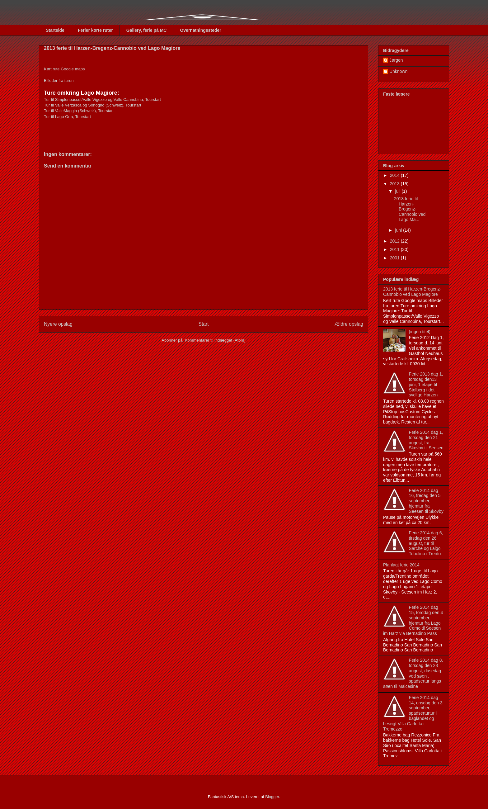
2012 (395, 241)
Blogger (272, 796)
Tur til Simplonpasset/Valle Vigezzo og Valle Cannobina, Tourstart (102, 99)
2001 (395, 257)
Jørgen (396, 60)
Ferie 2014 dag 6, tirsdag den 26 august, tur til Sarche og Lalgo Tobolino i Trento (426, 543)
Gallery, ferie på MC (146, 30)
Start (204, 324)
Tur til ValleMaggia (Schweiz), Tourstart (79, 110)
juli (398, 191)
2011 (395, 249)
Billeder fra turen (58, 80)
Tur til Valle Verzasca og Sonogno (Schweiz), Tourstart (92, 105)
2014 (395, 175)
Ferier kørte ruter (95, 30)
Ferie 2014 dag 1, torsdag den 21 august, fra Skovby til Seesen (426, 440)
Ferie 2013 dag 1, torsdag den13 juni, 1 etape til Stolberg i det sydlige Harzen (426, 384)
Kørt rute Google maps (64, 69)
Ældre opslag (349, 324)
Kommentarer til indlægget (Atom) (215, 340)
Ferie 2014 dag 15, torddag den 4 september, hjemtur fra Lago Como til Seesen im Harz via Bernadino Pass (413, 620)
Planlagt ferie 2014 (401, 564)
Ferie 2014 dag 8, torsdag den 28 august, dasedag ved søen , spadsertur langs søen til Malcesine (413, 673)
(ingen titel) (419, 331)
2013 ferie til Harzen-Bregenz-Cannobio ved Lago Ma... (409, 209)
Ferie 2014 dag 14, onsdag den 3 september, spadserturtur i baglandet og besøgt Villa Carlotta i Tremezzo (413, 713)
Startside (55, 30)
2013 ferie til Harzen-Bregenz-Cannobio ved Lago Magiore (412, 291)
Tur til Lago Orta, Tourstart (67, 116)
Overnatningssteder (200, 30)
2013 (395, 183)
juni (399, 230)
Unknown (398, 71)
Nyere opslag (58, 324)
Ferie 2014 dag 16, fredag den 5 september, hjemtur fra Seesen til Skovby (426, 501)
